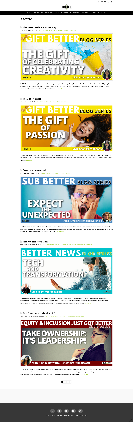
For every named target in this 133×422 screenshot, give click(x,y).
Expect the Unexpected (34, 170)
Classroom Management (53, 173)
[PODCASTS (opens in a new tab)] (76, 13)
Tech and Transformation (35, 241)
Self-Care (60, 30)
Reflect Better (53, 30)
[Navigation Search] (105, 13)
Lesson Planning (65, 173)
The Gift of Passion (32, 98)
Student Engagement (70, 30)
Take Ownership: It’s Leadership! (39, 313)
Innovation (58, 244)
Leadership (45, 30)
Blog (40, 30)
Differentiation (44, 101)
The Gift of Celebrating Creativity (39, 27)
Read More (60, 88)
